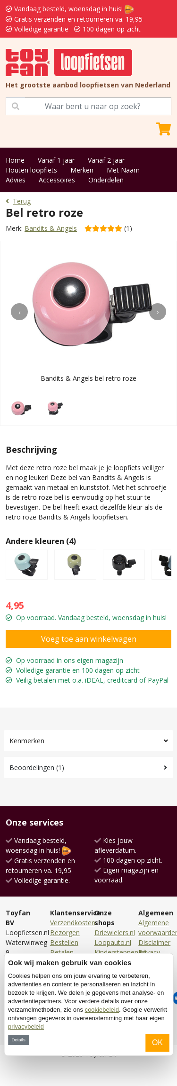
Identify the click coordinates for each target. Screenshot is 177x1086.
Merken (81, 169)
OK (157, 1043)
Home (15, 160)
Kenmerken (26, 740)
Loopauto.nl (112, 942)
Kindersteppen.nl (119, 952)
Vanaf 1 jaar (56, 160)
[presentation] (19, 311)
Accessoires (57, 179)
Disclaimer (154, 942)
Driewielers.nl (114, 932)
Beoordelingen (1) (36, 767)
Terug (18, 201)
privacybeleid (26, 1026)
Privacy (149, 952)
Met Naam (123, 169)
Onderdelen (106, 179)
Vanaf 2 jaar (106, 160)
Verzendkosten (72, 922)
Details (18, 1039)
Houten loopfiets (31, 169)
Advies (15, 179)
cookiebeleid (102, 1009)
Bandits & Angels (51, 228)
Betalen (62, 952)
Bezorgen (65, 932)
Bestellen (64, 942)
